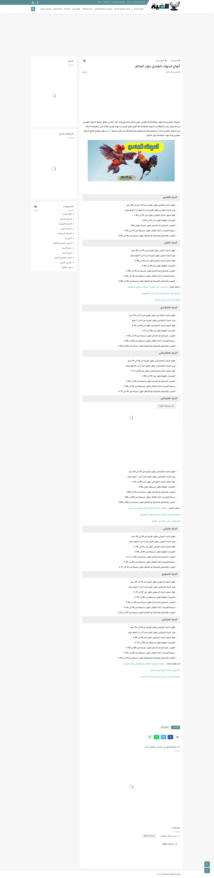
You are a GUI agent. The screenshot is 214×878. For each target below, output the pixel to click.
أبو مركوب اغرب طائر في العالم (166, 521)
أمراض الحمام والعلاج (103, 9)
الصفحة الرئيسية (139, 2)
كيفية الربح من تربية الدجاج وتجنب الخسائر (160, 677)
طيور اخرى (161, 61)
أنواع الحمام (139, 9)
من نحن (129, 2)
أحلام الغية (57, 9)
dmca (100, 2)
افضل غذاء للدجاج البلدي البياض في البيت (147, 508)
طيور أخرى (76, 9)
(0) (84, 73)
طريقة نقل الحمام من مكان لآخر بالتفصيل (160, 294)
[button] (170, 737)
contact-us (107, 2)
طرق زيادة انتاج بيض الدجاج (167, 300)
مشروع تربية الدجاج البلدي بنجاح (165, 670)
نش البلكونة (87, 9)
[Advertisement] (107, 34)
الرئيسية (175, 61)
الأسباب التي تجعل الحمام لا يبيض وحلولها (148, 287)
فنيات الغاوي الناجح (122, 9)
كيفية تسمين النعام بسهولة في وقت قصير (144, 664)
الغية (109, 131)
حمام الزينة (67, 248)
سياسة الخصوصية (118, 2)
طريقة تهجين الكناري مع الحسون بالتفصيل (159, 515)
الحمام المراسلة (65, 233)
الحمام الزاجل (66, 219)
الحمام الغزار (66, 228)
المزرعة (67, 9)
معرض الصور (45, 9)
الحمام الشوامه (65, 224)
